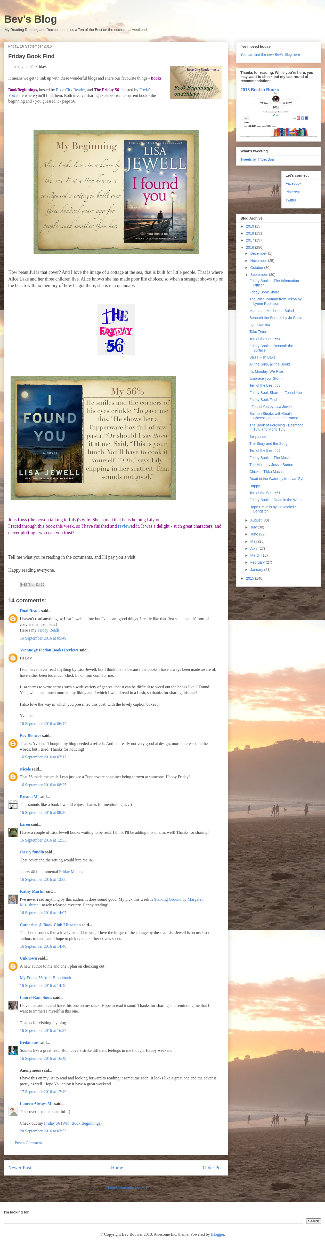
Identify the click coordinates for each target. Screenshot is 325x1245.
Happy (254, 486)
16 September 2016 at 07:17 (43, 757)
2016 (250, 247)
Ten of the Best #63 (265, 385)
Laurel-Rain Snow (36, 997)
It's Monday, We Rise (266, 371)
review (124, 526)
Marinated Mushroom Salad (271, 311)
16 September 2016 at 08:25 (43, 785)
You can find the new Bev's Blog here (270, 54)
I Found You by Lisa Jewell (270, 406)
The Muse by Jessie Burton (271, 465)
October (257, 268)
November (259, 261)
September (259, 275)
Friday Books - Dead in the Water (276, 500)
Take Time (257, 332)
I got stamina (259, 325)
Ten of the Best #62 (265, 450)
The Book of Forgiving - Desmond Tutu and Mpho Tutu (276, 427)
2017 (250, 240)
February (258, 562)
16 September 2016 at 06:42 (43, 723)
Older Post (213, 1167)
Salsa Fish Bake (262, 357)
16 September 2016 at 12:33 (43, 840)
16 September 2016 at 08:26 (43, 812)
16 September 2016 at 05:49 (43, 638)
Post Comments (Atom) (127, 1187)
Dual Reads (30, 611)
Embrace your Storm (265, 378)
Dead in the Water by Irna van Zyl (276, 479)
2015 (250, 578)
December (259, 253)
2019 (250, 226)
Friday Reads (49, 630)
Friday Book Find (263, 400)
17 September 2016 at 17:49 (43, 1092)
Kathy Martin (32, 891)
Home (117, 1167)
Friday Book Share (264, 292)
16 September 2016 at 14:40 (43, 946)
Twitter (291, 200)
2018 (250, 233)
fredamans (29, 1042)
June (254, 534)
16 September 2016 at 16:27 (43, 1030)
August (256, 520)
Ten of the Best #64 (265, 339)
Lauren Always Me (36, 1103)
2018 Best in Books (259, 89)
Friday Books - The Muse (269, 458)
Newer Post (19, 1167)
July (254, 527)
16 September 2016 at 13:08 (43, 879)
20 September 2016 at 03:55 (43, 1131)
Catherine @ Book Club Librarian (50, 925)
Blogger (217, 1234)
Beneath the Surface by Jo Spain (275, 318)
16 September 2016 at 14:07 (43, 913)
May (254, 541)
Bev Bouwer (30, 735)
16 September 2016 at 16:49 (43, 1058)
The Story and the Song (268, 443)
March (255, 555)
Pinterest (293, 192)
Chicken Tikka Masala (267, 472)
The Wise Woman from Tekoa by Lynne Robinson (275, 301)
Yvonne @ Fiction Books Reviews (49, 650)
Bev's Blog (30, 19)
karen (25, 824)
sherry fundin (32, 852)
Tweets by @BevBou (257, 159)
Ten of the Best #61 (265, 493)
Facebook (293, 183)
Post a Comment (28, 1143)
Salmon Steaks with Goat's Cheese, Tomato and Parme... (275, 415)
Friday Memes (71, 871)
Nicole (25, 769)
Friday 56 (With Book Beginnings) (73, 1123)
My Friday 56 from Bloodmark (45, 978)
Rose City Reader (70, 90)
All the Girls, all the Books (270, 364)
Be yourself (258, 436)
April (254, 548)
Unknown (28, 958)
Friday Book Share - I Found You (275, 393)
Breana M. (29, 797)
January (257, 569)
